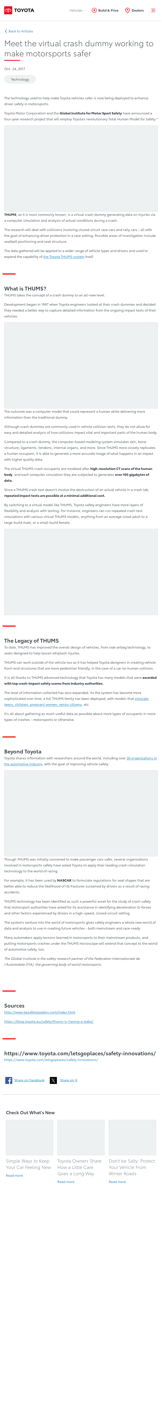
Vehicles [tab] (78, 10)
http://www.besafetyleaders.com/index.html (39, 1012)
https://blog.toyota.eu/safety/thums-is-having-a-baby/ (48, 1021)
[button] (153, 10)
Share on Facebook (29, 1080)
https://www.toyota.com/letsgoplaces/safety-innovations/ (51, 1060)
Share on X (68, 1080)
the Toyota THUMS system (63, 257)
